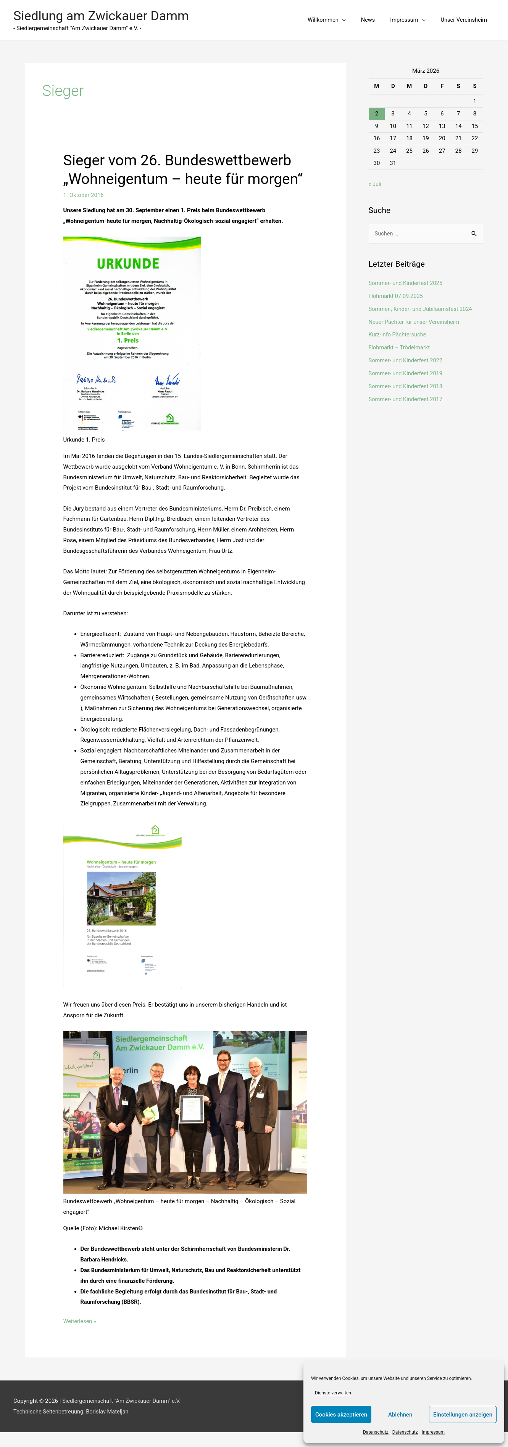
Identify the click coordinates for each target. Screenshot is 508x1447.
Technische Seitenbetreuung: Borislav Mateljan (72, 1426)
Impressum (433, 1432)
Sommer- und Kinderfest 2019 (407, 369)
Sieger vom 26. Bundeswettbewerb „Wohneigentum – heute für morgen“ (180, 175)
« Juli (375, 180)
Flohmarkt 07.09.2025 (397, 292)
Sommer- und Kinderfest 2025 (407, 279)
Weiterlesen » (80, 1335)
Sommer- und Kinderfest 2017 (407, 395)
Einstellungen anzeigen (462, 1414)
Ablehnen (400, 1414)
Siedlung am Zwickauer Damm (103, 14)
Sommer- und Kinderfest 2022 (407, 356)
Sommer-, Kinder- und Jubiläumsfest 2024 (422, 305)
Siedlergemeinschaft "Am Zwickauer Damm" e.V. (123, 1415)
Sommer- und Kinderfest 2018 (407, 382)
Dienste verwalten (333, 1393)
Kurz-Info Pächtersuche (398, 331)
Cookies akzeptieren (341, 1414)
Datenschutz (376, 1432)
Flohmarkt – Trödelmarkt (400, 343)
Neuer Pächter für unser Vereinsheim (415, 318)
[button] (324, 18)
